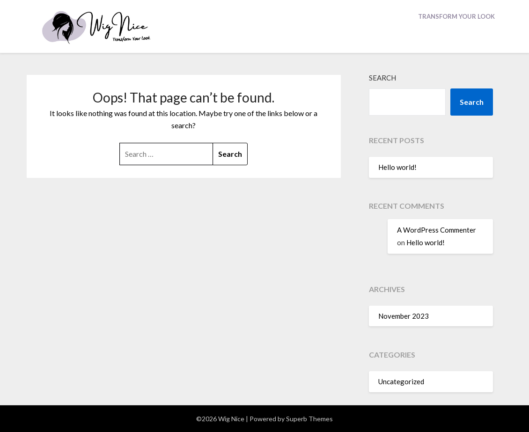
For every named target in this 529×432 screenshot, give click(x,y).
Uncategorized (401, 381)
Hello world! (397, 167)
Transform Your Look (456, 16)
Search (382, 77)
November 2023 (403, 316)
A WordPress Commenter (436, 230)
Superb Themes (309, 419)
